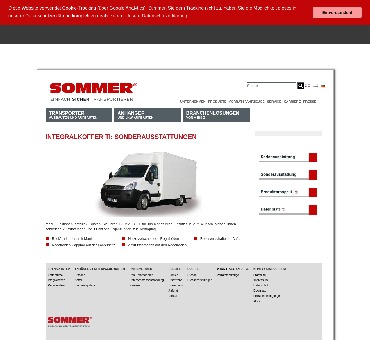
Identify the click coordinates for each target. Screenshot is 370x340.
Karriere (292, 100)
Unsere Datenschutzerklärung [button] (156, 15)
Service (274, 100)
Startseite (259, 273)
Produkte (217, 100)
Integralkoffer (56, 278)
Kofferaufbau (56, 273)
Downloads (176, 284)
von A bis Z (212, 113)
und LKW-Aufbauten (136, 113)
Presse (310, 100)
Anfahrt (173, 289)
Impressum (260, 278)
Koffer (79, 278)
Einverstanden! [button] (337, 12)
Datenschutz (261, 284)
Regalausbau (56, 284)
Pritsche (80, 273)
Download (259, 289)
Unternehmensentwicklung (147, 278)
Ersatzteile (175, 278)
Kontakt (173, 294)
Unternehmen (193, 100)
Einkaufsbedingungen (267, 294)
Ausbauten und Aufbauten (73, 113)
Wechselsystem (85, 284)
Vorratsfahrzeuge (247, 100)
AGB (256, 299)
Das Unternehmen (141, 273)
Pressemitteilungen (199, 278)
